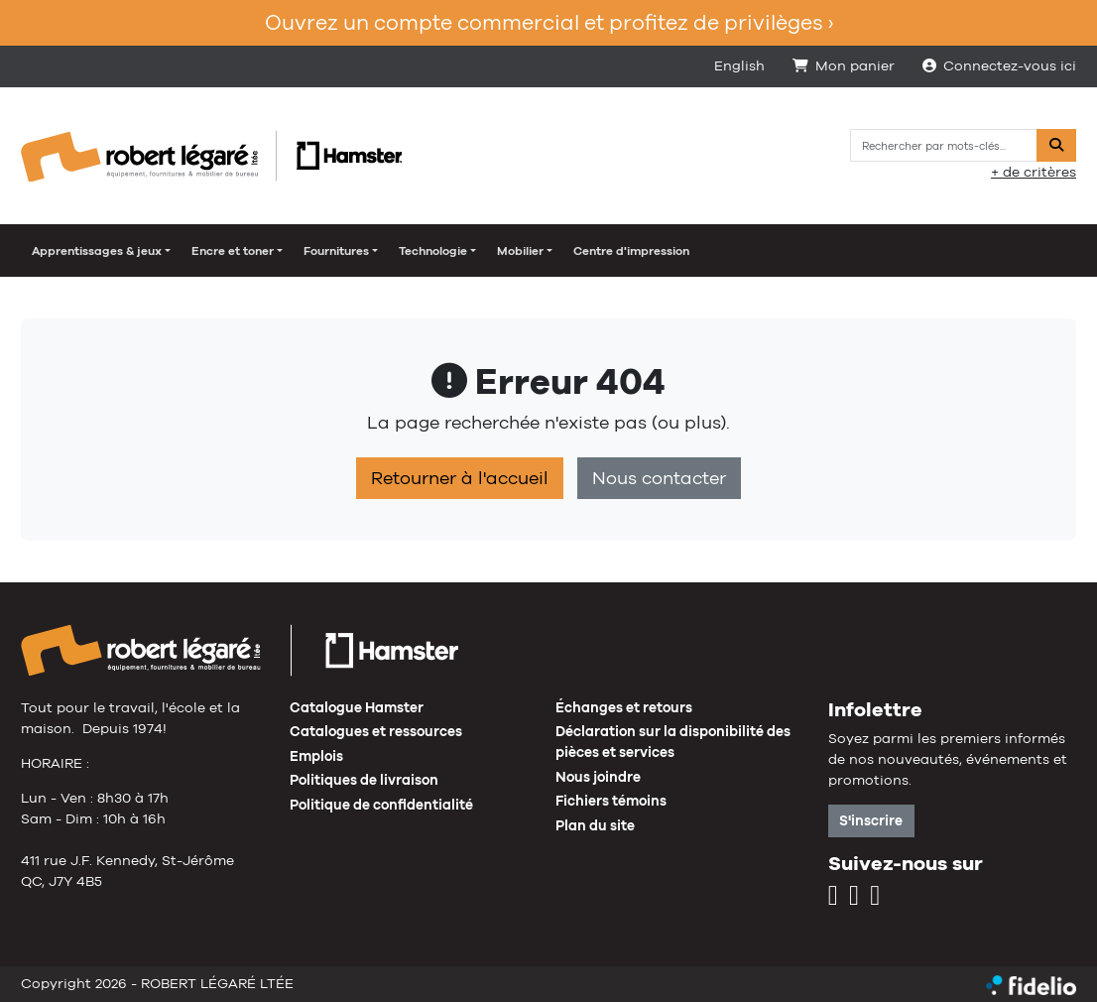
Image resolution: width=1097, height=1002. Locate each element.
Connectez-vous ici (999, 65)
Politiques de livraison (364, 780)
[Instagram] (833, 896)
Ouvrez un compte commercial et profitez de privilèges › (549, 22)
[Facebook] (854, 896)
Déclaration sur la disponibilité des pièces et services (673, 741)
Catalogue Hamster (357, 707)
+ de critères (1033, 172)
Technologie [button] (433, 251)
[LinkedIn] (875, 896)
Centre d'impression (631, 251)
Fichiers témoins (611, 801)
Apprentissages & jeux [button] (97, 251)
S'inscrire (871, 820)
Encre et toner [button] (232, 251)
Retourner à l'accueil (459, 478)
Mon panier (843, 65)
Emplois (316, 756)
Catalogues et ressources (376, 731)
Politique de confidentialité (381, 805)
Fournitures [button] (336, 251)
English (739, 65)
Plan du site (595, 825)
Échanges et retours (623, 707)
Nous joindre (598, 777)
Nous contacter (659, 478)
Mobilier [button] (520, 251)
